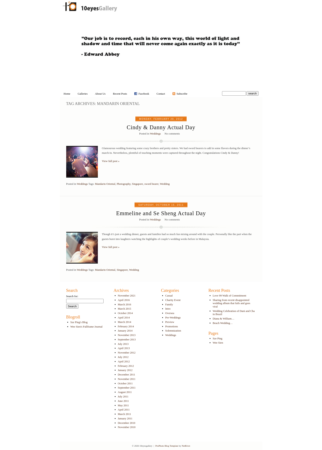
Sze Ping (217, 338)
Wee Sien (218, 342)
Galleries (83, 93)
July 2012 (123, 357)
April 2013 (124, 348)
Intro (168, 308)
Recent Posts (120, 93)
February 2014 (126, 326)
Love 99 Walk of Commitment (229, 295)
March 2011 (124, 414)
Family (169, 304)
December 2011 (126, 374)
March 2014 (124, 322)
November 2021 (127, 295)
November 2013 (127, 335)
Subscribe (181, 93)
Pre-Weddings (173, 317)
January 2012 (125, 370)
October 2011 (125, 383)
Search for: (72, 296)
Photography (124, 183)
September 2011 (127, 387)
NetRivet (186, 446)
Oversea (169, 313)
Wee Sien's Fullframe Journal (86, 326)
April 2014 (124, 317)
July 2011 (123, 396)
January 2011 (125, 418)
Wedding (165, 183)
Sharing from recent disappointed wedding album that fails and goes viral (231, 303)
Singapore (137, 183)
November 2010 (127, 427)
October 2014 (125, 313)
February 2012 (126, 365)
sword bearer (151, 183)
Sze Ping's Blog (79, 322)
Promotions (171, 326)
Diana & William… (223, 318)
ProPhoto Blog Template (166, 446)
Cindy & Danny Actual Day (161, 127)
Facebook (144, 93)
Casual (169, 295)
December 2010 (126, 422)
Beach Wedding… (223, 323)
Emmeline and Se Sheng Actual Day (161, 213)
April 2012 (124, 361)
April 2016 (124, 300)
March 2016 (124, 304)
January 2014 (125, 330)
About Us (100, 93)
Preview (169, 322)
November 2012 (127, 352)
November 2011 (127, 379)
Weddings (155, 133)
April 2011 (124, 409)
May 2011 (123, 405)
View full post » (110, 161)
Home (67, 93)
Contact (160, 93)
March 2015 (124, 308)
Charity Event (173, 300)
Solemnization (173, 330)
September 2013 (127, 339)
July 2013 (123, 343)
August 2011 (125, 392)
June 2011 (123, 400)
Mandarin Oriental (105, 183)
